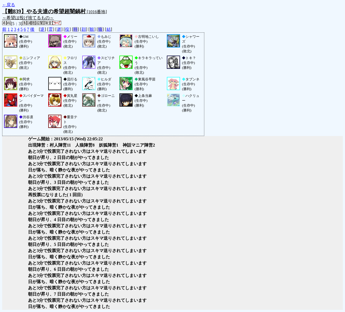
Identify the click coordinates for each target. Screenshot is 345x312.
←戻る (8, 4)
